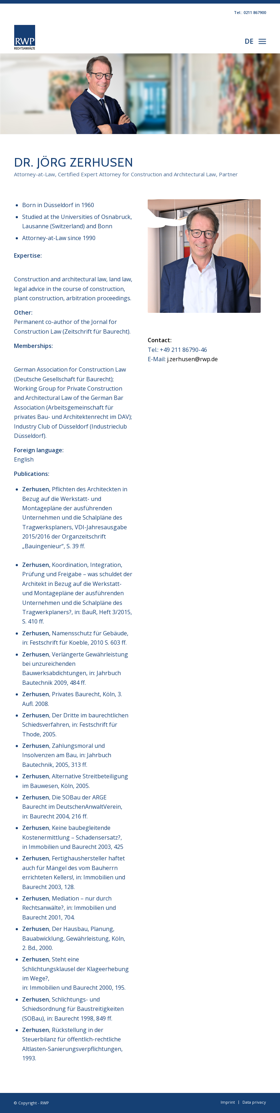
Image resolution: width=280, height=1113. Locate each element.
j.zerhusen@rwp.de (192, 359)
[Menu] (262, 41)
